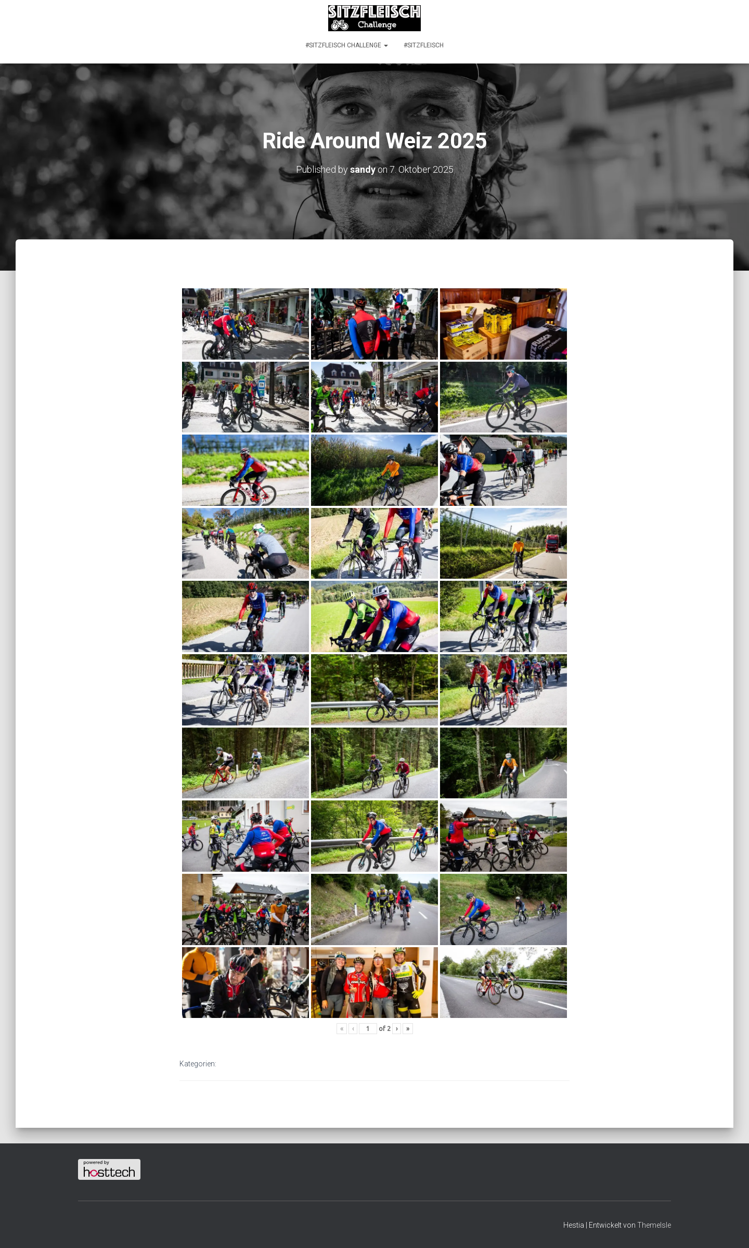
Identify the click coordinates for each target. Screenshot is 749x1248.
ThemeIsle (654, 1225)
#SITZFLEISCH (424, 45)
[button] (385, 45)
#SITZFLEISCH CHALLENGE (346, 45)
